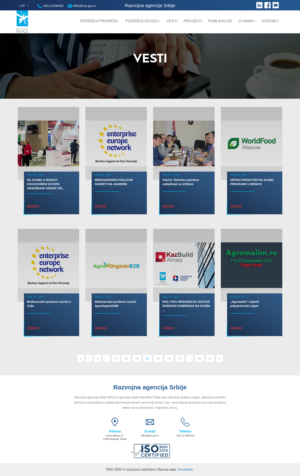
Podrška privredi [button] (99, 21)
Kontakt (270, 21)
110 (199, 358)
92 (126, 358)
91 (115, 358)
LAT (22, 5)
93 (137, 358)
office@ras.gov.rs (82, 6)
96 (169, 358)
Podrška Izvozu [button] (142, 21)
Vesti (171, 21)
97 (179, 358)
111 (210, 358)
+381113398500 (51, 6)
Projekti (193, 21)
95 (158, 358)
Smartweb (185, 469)
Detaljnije (33, 206)
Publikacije (220, 21)
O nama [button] (246, 21)
